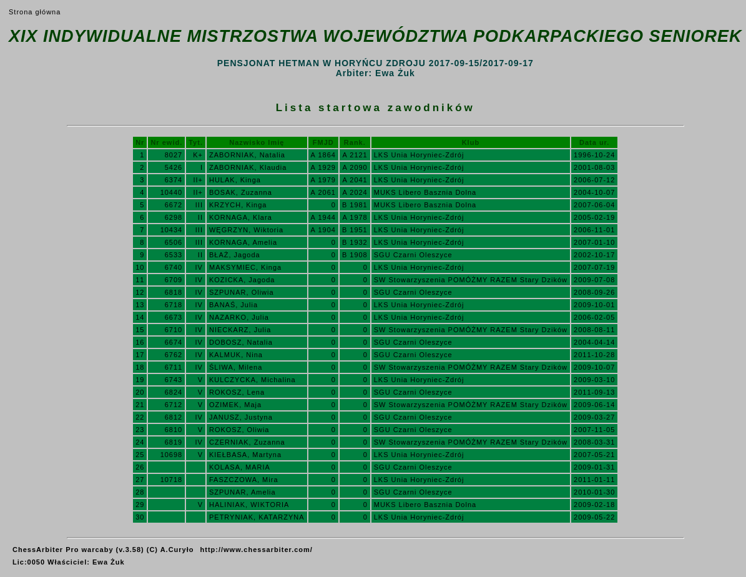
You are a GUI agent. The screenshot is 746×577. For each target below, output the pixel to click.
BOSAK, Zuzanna (240, 192)
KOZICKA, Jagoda (242, 280)
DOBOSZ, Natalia (241, 342)
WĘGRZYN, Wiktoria (246, 230)
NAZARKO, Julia (239, 317)
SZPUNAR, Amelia (242, 492)
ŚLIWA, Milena (235, 367)
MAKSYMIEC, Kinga (245, 267)
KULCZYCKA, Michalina (252, 379)
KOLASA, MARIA (239, 467)
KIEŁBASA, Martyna (245, 454)
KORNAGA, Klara (240, 217)
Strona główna (35, 12)
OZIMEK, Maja (235, 404)
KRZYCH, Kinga (238, 205)
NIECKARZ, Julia (240, 329)
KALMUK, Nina (236, 354)
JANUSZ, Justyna (241, 417)
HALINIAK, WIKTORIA (249, 504)
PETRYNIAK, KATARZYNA (257, 517)
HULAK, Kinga (235, 180)
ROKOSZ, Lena (237, 392)
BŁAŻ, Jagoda (234, 255)
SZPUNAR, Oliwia (241, 292)
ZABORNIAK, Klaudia (248, 167)
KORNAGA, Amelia (243, 242)
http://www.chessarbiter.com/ (256, 549)
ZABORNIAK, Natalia (247, 155)
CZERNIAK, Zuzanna (247, 442)
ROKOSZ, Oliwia (239, 429)
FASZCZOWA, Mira (243, 479)
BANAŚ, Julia (233, 304)
